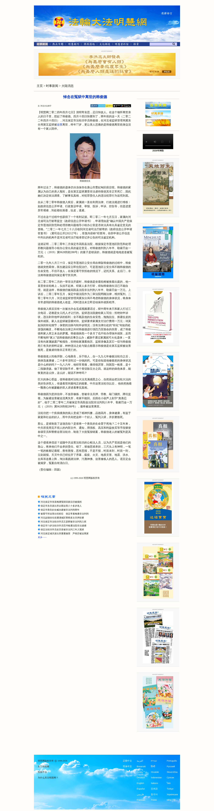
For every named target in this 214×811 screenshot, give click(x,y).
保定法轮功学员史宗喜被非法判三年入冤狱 (62, 529)
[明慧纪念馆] (122, 44)
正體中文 (127, 761)
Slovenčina (172, 772)
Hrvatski (155, 772)
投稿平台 (42, 772)
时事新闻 (52, 85)
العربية (140, 761)
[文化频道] (104, 44)
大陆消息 (67, 85)
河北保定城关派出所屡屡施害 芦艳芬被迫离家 (65, 533)
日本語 (154, 789)
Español (141, 789)
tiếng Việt (171, 800)
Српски (170, 777)
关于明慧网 (43, 766)
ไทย (169, 783)
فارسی (140, 794)
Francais (141, 800)
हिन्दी (153, 766)
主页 (40, 85)
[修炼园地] (89, 44)
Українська (172, 794)
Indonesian (156, 777)
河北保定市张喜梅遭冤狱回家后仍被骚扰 (61, 502)
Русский (171, 766)
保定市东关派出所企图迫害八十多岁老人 (61, 506)
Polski (154, 800)
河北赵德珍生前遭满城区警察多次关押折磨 (62, 517)
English (140, 783)
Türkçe (170, 789)
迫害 (59, 124)
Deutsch (141, 777)
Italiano (154, 783)
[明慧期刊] (73, 44)
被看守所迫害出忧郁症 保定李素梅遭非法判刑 (65, 514)
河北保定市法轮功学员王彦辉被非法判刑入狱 (63, 521)
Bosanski (141, 766)
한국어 (154, 794)
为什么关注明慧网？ (48, 777)
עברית (154, 761)
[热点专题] (57, 44)
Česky (140, 772)
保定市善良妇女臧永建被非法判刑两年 (60, 510)
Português (172, 761)
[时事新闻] (41, 44)
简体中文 (127, 766)
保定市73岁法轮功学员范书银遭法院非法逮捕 (63, 525)
